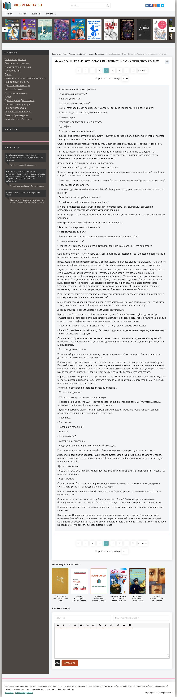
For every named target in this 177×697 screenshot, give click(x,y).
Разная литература (15, 107)
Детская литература (16, 92)
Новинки (36, 14)
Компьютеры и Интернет (18, 118)
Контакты (51, 14)
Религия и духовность (17, 81)
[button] (57, 625)
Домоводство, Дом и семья (19, 100)
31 (133, 70)
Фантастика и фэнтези (17, 63)
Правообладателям (24, 692)
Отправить (69, 663)
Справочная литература (18, 111)
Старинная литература (17, 104)
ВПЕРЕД (142, 70)
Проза (8, 74)
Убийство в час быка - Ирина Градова (27, 186)
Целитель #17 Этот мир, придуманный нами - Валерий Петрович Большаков (27, 201)
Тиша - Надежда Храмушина (23, 165)
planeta (22, 5)
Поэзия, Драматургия (16, 115)
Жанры (22, 14)
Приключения (12, 70)
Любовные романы (15, 59)
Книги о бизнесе (14, 89)
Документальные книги (18, 66)
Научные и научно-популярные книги (25, 78)
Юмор (8, 96)
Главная (9, 14)
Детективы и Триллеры (17, 85)
